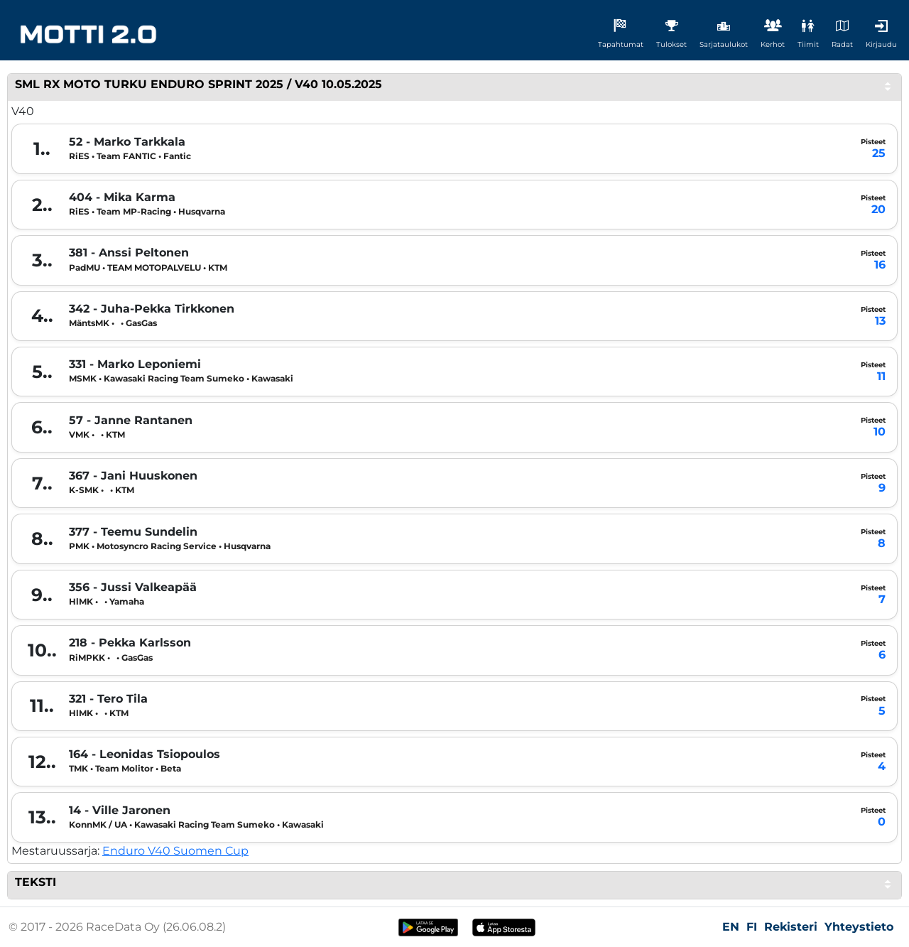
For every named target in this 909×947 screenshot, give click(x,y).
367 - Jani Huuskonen (133, 476)
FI (751, 927)
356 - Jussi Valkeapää (133, 587)
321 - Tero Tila (108, 699)
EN (730, 927)
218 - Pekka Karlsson (130, 643)
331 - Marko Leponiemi (135, 364)
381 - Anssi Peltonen (129, 253)
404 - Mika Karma (122, 197)
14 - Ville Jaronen (119, 810)
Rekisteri (790, 927)
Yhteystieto (858, 927)
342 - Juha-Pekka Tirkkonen (151, 309)
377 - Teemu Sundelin (133, 532)
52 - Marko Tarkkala (127, 142)
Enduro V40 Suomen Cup (175, 850)
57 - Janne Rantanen (130, 420)
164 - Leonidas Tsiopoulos (144, 754)
